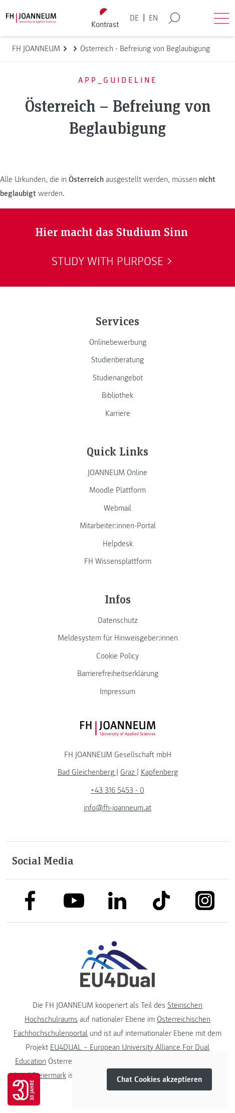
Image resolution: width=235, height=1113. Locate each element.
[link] (117, 342)
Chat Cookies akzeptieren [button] (159, 1079)
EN (153, 18)
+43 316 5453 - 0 (117, 790)
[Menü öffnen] (221, 18)
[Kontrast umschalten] (104, 18)
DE (134, 18)
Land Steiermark (40, 1075)
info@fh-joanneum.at (117, 808)
